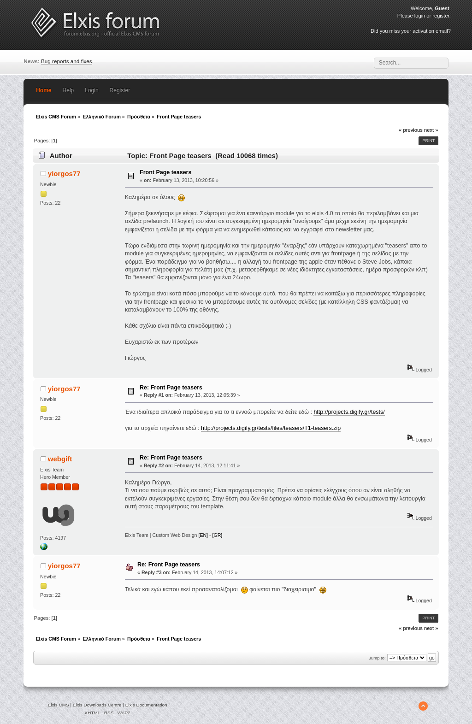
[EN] (203, 535)
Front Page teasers (165, 172)
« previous (411, 130)
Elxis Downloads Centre (97, 704)
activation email (430, 31)
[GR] (217, 535)
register (440, 15)
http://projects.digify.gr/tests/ (348, 412)
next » (431, 130)
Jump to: (377, 657)
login (419, 15)
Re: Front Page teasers (171, 387)
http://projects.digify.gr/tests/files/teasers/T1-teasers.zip (271, 428)
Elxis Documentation (146, 704)
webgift (60, 459)
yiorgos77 (64, 173)
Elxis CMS (58, 704)
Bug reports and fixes (66, 61)
